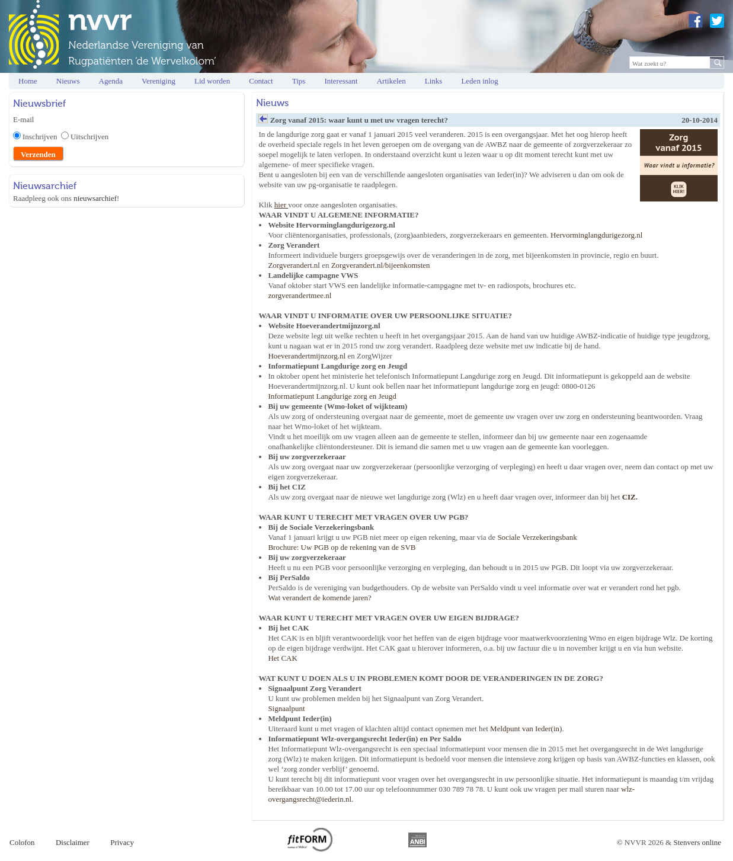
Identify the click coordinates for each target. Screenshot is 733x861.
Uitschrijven (89, 136)
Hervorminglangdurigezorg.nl (596, 235)
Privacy (122, 842)
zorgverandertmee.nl (299, 295)
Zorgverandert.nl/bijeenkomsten (380, 265)
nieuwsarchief (95, 198)
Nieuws (68, 80)
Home (27, 80)
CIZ (629, 496)
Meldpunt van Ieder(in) (526, 728)
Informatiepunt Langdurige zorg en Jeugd (332, 396)
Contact (261, 80)
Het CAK (282, 658)
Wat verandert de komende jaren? (319, 597)
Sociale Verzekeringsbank (537, 537)
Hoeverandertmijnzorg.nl (306, 355)
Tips (299, 80)
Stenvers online (697, 842)
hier (281, 204)
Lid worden (212, 80)
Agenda (111, 80)
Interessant (340, 80)
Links (434, 80)
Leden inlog (479, 80)
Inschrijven (42, 136)
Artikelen (391, 80)
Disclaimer (72, 842)
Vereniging (158, 80)
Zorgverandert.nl (293, 265)
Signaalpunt (286, 708)
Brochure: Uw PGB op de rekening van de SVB (341, 547)
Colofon (22, 842)
